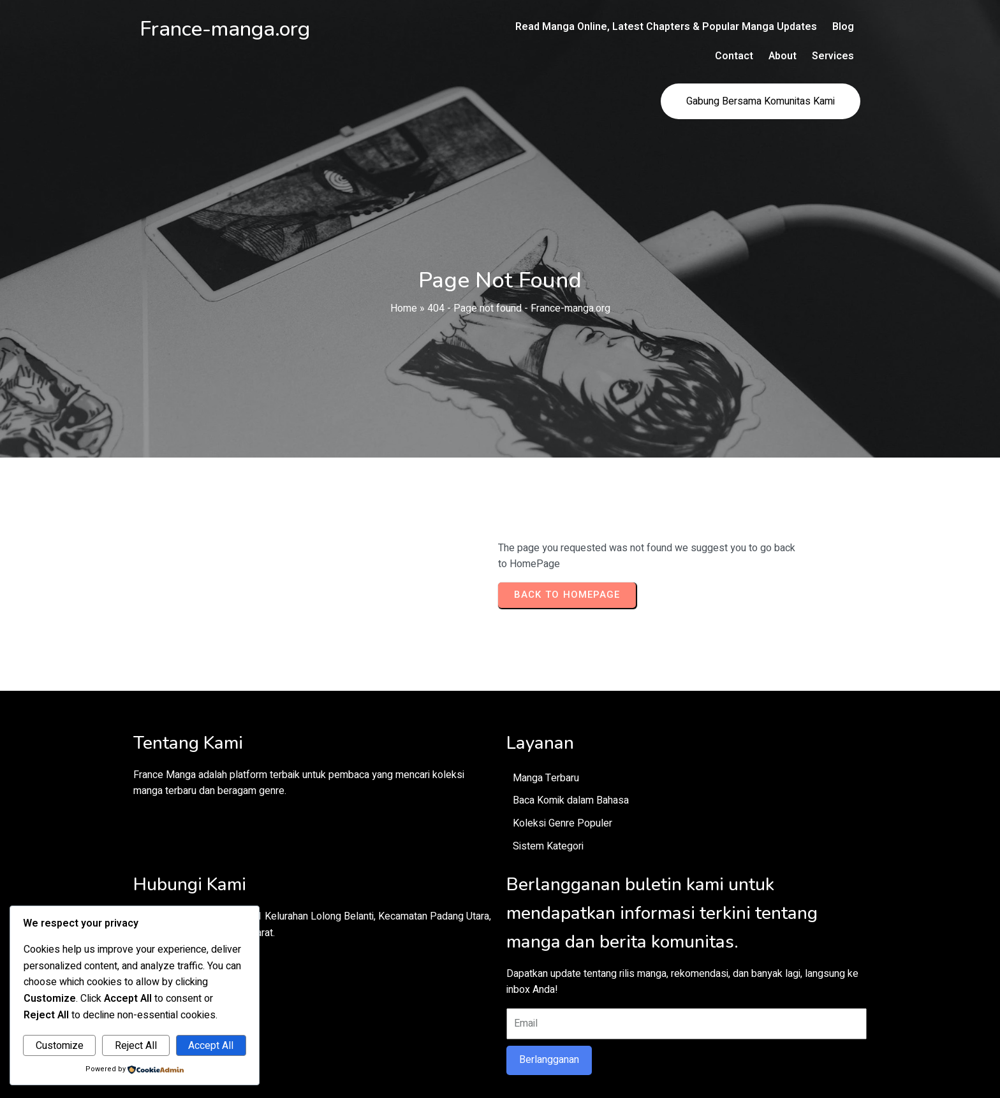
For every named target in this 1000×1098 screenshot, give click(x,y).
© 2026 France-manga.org (500, 1059)
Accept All (210, 1045)
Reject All (136, 1045)
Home (403, 268)
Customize (60, 1045)
